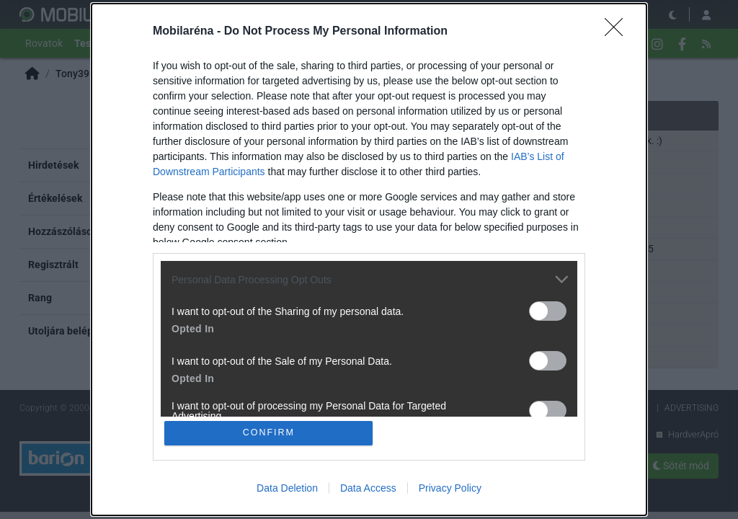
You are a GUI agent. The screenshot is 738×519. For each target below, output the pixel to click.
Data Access (368, 488)
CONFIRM (270, 432)
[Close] (618, 31)
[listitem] (369, 278)
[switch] (547, 310)
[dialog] (369, 259)
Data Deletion (287, 488)
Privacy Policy (450, 488)
